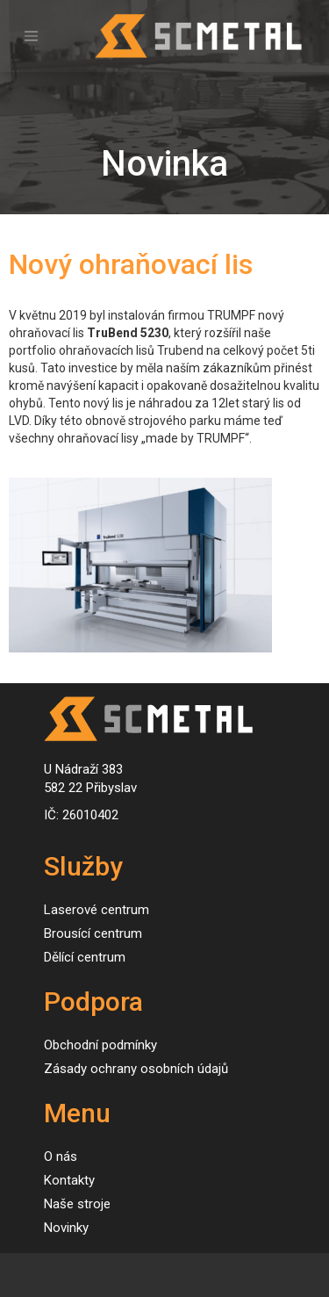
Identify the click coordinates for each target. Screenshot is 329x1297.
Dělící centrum (84, 957)
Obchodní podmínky (100, 1045)
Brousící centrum (93, 933)
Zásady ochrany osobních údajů (136, 1069)
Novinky (66, 1228)
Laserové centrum (96, 910)
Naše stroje (77, 1204)
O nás (60, 1156)
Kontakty (69, 1180)
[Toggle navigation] (31, 36)
